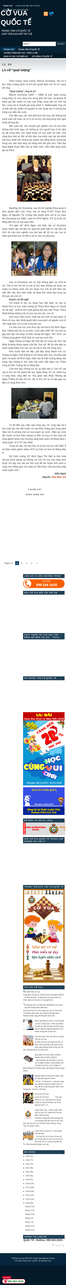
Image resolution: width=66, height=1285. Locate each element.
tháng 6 (28, 1226)
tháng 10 (28, 1214)
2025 (28, 1156)
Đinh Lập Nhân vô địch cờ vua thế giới (49, 1021)
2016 (28, 1191)
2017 (28, 1187)
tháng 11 (28, 1210)
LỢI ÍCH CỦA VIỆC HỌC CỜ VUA (27, 6)
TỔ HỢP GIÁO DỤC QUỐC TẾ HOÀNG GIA (33, 1261)
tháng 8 (28, 1218)
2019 (28, 1180)
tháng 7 (28, 1222)
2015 (28, 1195)
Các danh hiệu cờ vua (31, 992)
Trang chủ (60, 1245)
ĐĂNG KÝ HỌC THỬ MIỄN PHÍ (16, 56)
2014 (28, 1199)
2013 (28, 1203)
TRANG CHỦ (7, 6)
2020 (28, 1176)
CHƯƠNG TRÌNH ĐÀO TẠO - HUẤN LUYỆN (21, 53)
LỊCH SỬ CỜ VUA (42, 1094)
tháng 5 (28, 1230)
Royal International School (44, 1258)
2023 (28, 1164)
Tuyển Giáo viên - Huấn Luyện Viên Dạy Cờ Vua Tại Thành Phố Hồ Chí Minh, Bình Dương (48, 1112)
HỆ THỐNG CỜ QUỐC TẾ (42, 56)
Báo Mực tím (59, 477)
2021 (28, 1172)
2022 (28, 1168)
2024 (28, 1160)
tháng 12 (28, 1206)
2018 (28, 1184)
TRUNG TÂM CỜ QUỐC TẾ (29, 50)
